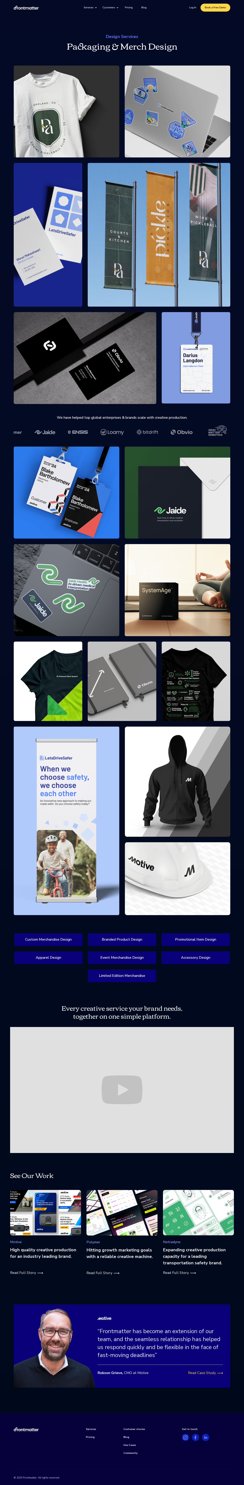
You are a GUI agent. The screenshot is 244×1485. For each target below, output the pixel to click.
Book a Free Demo (215, 7)
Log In (192, 7)
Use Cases (129, 1445)
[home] (26, 7)
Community (130, 1453)
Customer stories (134, 1429)
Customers (109, 7)
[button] (89, 7)
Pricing (129, 7)
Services (88, 7)
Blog (144, 7)
